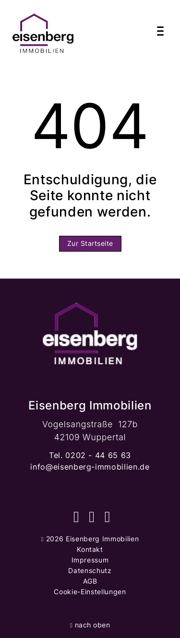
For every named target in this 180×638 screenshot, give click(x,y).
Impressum (90, 560)
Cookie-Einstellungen (90, 591)
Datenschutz (89, 570)
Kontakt (90, 549)
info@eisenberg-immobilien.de (89, 467)
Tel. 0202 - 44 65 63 (90, 455)
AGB (90, 581)
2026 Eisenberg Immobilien (90, 539)
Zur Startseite (90, 243)
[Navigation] (160, 31)
